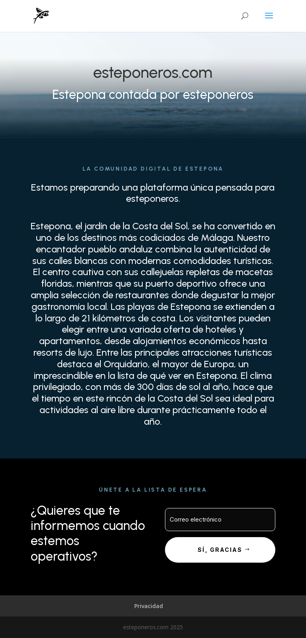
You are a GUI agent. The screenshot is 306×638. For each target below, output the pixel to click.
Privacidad (148, 606)
